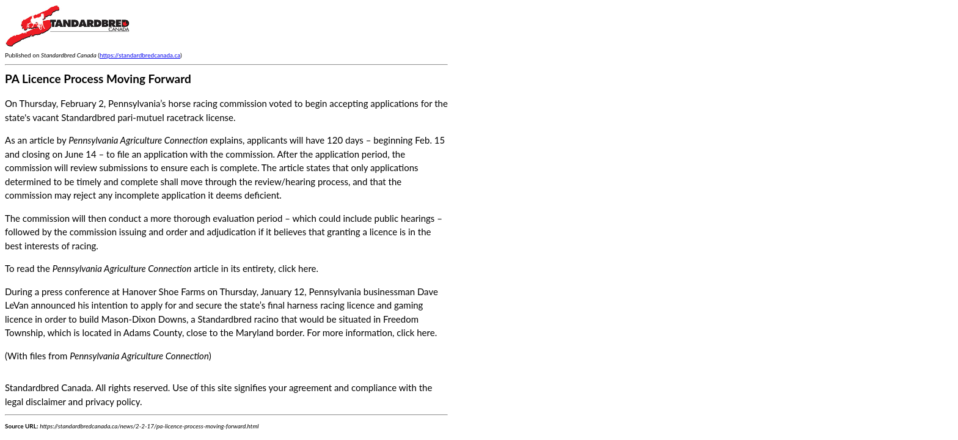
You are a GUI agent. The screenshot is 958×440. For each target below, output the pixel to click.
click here (297, 268)
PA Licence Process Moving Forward (98, 79)
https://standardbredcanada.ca (140, 55)
